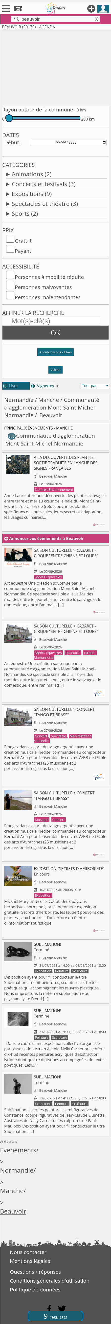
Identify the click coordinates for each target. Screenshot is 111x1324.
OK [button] (55, 332)
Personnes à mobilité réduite (49, 276)
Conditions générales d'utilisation (49, 1280)
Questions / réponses (35, 1271)
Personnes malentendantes (48, 297)
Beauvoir (13, 1211)
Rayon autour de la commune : (39, 109)
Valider (55, 370)
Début (11, 142)
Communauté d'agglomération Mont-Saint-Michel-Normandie (51, 407)
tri (58, 386)
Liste (10, 386)
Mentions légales (30, 1260)
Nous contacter (28, 1252)
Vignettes (42, 386)
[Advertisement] (55, 67)
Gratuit (23, 240)
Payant (23, 250)
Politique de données (35, 1289)
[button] (55, 354)
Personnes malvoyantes (43, 287)
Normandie (18, 400)
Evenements (18, 1150)
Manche (48, 400)
